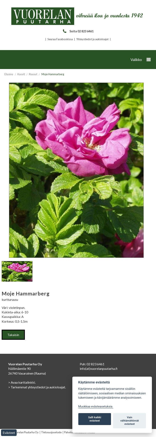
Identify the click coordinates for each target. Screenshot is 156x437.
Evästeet (9, 433)
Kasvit (21, 74)
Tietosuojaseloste (51, 432)
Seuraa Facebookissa (60, 39)
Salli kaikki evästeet (94, 419)
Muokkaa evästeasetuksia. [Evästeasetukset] (95, 406)
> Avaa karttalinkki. (22, 382)
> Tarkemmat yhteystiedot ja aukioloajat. (37, 387)
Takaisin (13, 335)
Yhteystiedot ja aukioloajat (92, 39)
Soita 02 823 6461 (78, 31)
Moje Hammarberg (53, 74)
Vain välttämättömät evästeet (129, 420)
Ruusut (33, 74)
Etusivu (9, 74)
